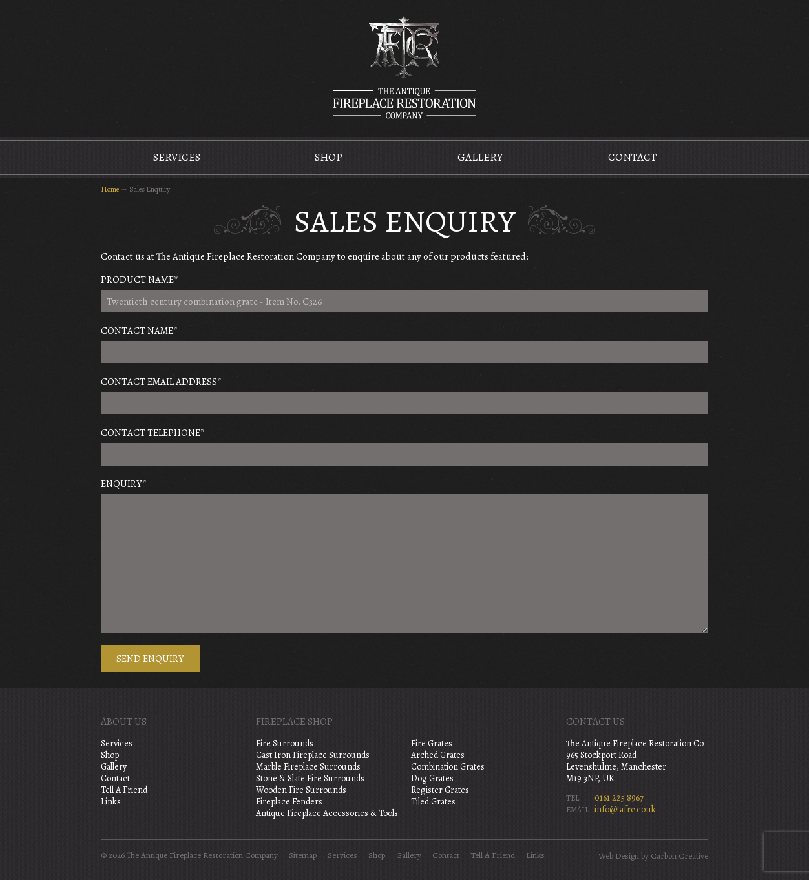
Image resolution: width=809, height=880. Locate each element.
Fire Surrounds (284, 743)
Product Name (139, 279)
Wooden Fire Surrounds (301, 790)
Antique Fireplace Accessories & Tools (327, 813)
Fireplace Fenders (289, 801)
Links (111, 801)
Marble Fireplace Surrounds (308, 767)
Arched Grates (438, 755)
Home (110, 189)
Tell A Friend (124, 790)
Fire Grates (431, 743)
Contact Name (139, 330)
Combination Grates (448, 767)
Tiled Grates (433, 801)
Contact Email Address (161, 381)
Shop (328, 157)
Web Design (618, 856)
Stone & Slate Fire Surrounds (310, 778)
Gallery (480, 157)
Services (176, 157)
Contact (632, 157)
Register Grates (440, 790)
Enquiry (124, 483)
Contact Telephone (153, 432)
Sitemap (303, 855)
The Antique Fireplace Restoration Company (404, 67)
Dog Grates (432, 778)
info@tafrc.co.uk (625, 809)
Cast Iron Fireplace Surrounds (313, 755)
